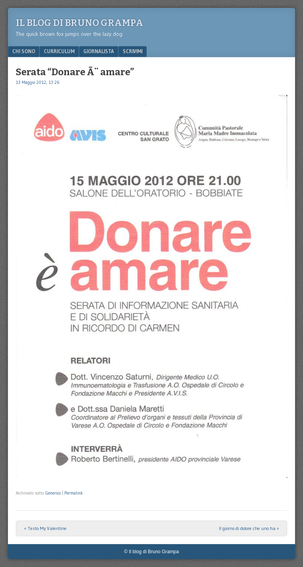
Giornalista (98, 51)
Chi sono (23, 51)
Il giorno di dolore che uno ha (249, 528)
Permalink (73, 493)
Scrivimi (132, 51)
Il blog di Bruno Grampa (79, 22)
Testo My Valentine (45, 528)
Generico (53, 493)
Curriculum (59, 51)
